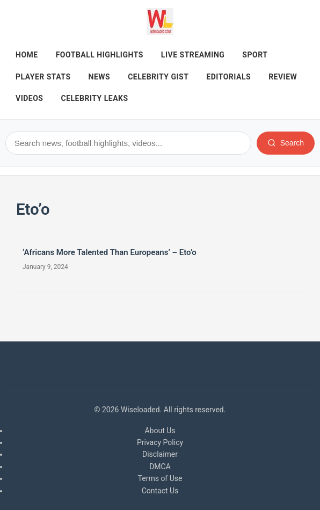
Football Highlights (99, 54)
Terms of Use (160, 478)
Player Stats (43, 76)
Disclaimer (160, 454)
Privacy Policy (160, 442)
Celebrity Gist (158, 76)
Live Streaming (193, 54)
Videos (29, 98)
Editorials (228, 76)
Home (27, 54)
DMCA (160, 466)
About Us (159, 430)
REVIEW (282, 76)
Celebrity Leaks (94, 98)
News (100, 76)
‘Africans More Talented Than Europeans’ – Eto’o (110, 252)
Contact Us (160, 490)
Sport (254, 54)
